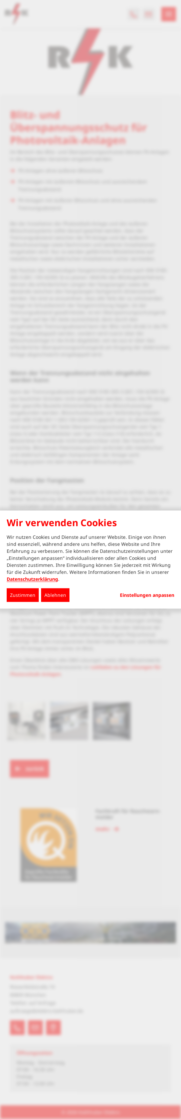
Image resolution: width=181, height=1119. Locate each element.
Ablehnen (55, 595)
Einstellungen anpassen (147, 595)
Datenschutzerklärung (32, 579)
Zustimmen (22, 595)
